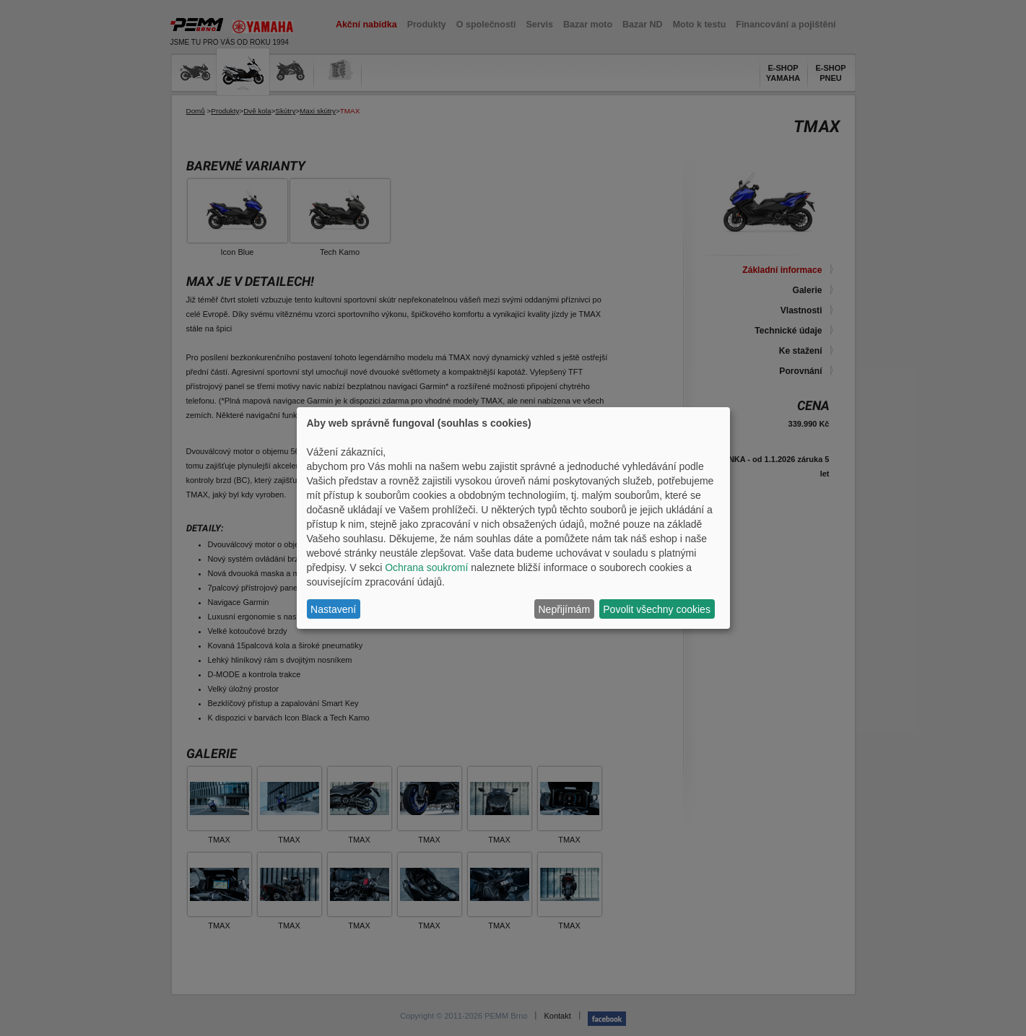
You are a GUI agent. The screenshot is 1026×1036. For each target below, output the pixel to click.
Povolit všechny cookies (656, 609)
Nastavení (333, 609)
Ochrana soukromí (426, 567)
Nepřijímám (565, 609)
